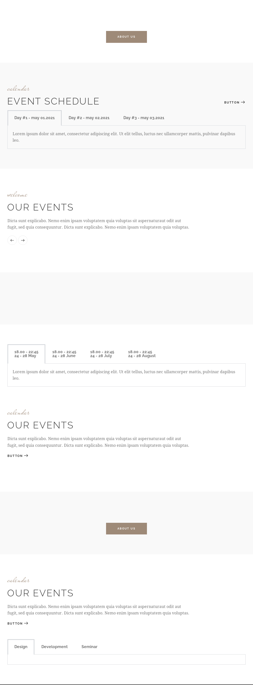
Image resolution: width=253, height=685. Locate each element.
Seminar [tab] (89, 647)
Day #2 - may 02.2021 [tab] (89, 118)
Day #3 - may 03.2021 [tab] (143, 118)
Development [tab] (54, 647)
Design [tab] (21, 647)
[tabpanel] (126, 660)
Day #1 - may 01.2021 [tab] (34, 118)
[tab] (26, 354)
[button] (12, 240)
